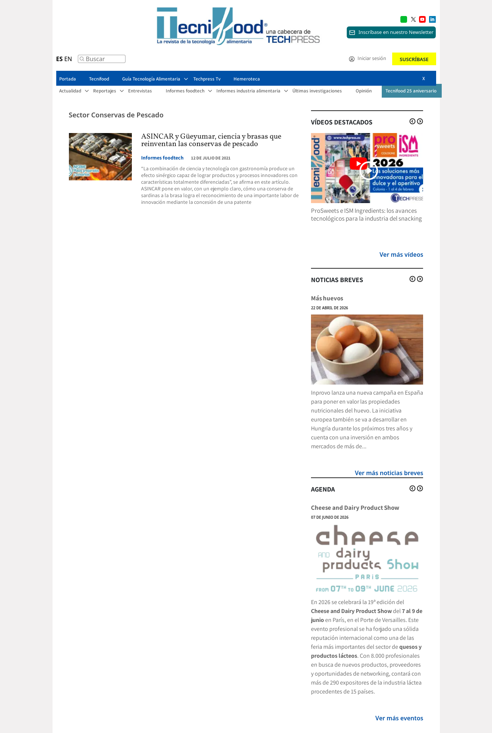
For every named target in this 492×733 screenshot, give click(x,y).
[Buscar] (82, 61)
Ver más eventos (399, 718)
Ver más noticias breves (389, 473)
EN (68, 59)
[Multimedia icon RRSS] (413, 19)
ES (59, 59)
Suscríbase (414, 59)
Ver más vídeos (401, 254)
